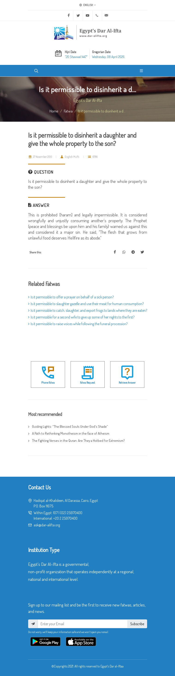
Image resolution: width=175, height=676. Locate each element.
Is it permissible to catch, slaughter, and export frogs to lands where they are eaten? (87, 310)
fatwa (68, 110)
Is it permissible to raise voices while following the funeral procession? (78, 323)
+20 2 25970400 (65, 518)
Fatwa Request (87, 382)
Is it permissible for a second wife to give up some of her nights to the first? (81, 317)
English (87, 5)
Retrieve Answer (127, 382)
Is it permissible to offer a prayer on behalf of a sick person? (71, 297)
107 (55, 512)
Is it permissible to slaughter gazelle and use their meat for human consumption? (86, 303)
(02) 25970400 (71, 512)
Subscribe (137, 623)
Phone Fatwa (48, 382)
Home (54, 110)
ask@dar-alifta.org (47, 525)
